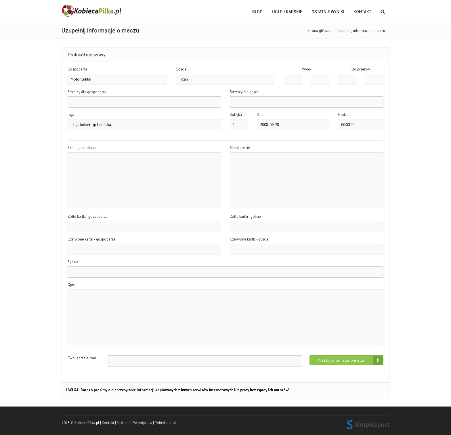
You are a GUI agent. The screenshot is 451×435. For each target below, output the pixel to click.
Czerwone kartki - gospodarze (91, 239)
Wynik (307, 69)
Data (261, 114)
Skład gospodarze (82, 147)
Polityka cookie (167, 422)
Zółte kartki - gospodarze (88, 216)
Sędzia (73, 262)
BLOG (257, 11)
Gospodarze (77, 69)
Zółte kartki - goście (245, 216)
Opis (71, 284)
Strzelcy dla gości (244, 91)
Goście (181, 69)
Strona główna (319, 30)
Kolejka (236, 114)
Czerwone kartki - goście (249, 239)
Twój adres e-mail (82, 358)
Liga (71, 114)
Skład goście (240, 147)
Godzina (344, 114)
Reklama (124, 422)
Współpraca (142, 422)
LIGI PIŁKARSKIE (287, 11)
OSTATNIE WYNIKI (328, 11)
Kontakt (362, 11)
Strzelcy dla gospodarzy (87, 91)
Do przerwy (360, 69)
